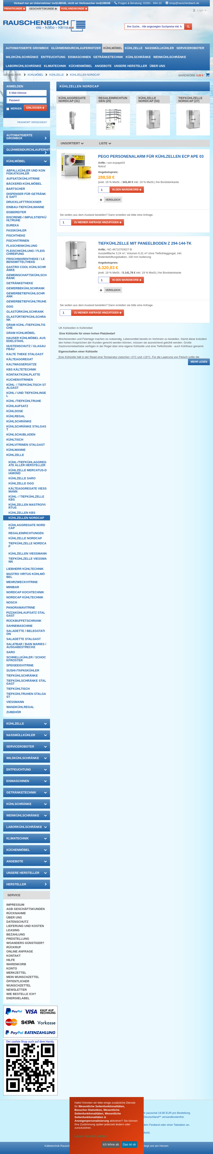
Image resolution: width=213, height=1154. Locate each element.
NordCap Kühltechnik (24, 597)
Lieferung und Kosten (25, 926)
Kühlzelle (133, 48)
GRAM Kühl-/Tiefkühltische (25, 326)
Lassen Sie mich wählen (91, 1136)
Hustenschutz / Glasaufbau (26, 347)
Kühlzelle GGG (21, 483)
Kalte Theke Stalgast (24, 354)
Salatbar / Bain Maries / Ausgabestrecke (26, 645)
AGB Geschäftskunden (25, 909)
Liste (105, 143)
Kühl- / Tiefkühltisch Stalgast (26, 386)
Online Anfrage (19, 951)
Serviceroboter (190, 48)
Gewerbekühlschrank (25, 288)
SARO (10, 652)
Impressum (15, 904)
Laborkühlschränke (23, 66)
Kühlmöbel (112, 48)
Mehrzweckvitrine (22, 582)
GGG (9, 306)
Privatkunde (14, 8)
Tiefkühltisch (18, 688)
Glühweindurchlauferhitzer (76, 48)
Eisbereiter (16, 212)
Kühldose (14, 411)
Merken (16, 108)
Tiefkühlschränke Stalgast (26, 682)
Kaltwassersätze (21, 364)
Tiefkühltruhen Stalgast (26, 695)
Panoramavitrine (20, 607)
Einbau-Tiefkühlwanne (25, 207)
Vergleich (113, 199)
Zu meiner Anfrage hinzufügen (97, 222)
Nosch (11, 602)
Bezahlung (15, 934)
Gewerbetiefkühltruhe (26, 301)
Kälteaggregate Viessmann (27, 490)
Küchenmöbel (80, 66)
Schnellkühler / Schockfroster (26, 659)
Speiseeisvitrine (19, 665)
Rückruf (13, 947)
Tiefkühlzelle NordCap (27, 545)
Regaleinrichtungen (26, 533)
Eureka (12, 225)
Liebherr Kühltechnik (25, 569)
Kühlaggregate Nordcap (26, 526)
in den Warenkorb (126, 189)
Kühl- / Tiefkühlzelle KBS (26, 498)
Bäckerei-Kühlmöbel (24, 183)
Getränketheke (19, 283)
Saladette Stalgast (23, 639)
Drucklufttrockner (24, 202)
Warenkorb (16, 964)
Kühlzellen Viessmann (27, 553)
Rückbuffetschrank (24, 620)
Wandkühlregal (20, 707)
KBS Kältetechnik (21, 369)
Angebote (103, 66)
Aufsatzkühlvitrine (23, 178)
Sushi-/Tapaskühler (22, 670)
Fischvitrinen (17, 240)
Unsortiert (72, 143)
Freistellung (17, 938)
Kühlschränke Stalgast (26, 428)
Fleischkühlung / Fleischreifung (25, 252)
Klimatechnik (55, 66)
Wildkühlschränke (22, 57)
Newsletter (16, 989)
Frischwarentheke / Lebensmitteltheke (25, 260)
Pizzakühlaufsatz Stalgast (25, 614)
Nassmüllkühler (159, 48)
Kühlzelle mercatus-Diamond (27, 471)
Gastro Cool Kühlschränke (26, 268)
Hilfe (10, 960)
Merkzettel (16, 972)
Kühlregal (15, 416)
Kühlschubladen (20, 434)
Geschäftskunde (43, 8)
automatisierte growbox (27, 48)
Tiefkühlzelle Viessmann (27, 560)
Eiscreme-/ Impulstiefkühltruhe (26, 219)
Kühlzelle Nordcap (25, 538)
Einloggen (35, 107)
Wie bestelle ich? (21, 994)
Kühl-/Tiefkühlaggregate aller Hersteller (27, 463)
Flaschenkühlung (21, 245)
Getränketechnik (108, 57)
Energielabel (18, 998)
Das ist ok (129, 1144)
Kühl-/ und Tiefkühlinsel (26, 394)
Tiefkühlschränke (22, 675)
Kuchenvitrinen (19, 379)
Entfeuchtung (53, 57)
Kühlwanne (15, 449)
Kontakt (13, 955)
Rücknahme (16, 913)
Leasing (12, 930)
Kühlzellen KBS (21, 512)
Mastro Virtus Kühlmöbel (25, 575)
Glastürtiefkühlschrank (26, 318)
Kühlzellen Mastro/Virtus (27, 506)
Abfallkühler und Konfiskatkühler (25, 172)
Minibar (12, 587)
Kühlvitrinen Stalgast (25, 444)
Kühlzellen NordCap (85, 74)
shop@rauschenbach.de (184, 3)
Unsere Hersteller (130, 66)
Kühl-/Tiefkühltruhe (23, 401)
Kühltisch (14, 439)
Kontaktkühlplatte (23, 374)
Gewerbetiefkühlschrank (25, 295)
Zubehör (13, 712)
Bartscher (15, 188)
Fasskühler (16, 230)
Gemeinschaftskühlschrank (26, 276)
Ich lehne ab (111, 1144)
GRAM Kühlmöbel (20, 333)
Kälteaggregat (19, 359)
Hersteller (26, 884)
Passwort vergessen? (32, 122)
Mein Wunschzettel (22, 977)
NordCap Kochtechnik (25, 592)
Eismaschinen (79, 57)
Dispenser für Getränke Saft (26, 195)
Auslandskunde (74, 8)
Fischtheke (15, 235)
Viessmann (15, 702)
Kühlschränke (138, 57)
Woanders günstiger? (25, 943)
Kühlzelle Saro (22, 478)
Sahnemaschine (19, 625)
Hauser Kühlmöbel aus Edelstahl (26, 339)
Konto (11, 968)
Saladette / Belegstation (25, 632)
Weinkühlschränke (169, 57)
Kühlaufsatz (17, 406)
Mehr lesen (199, 361)
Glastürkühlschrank (25, 311)
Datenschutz (17, 921)
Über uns (157, 66)
